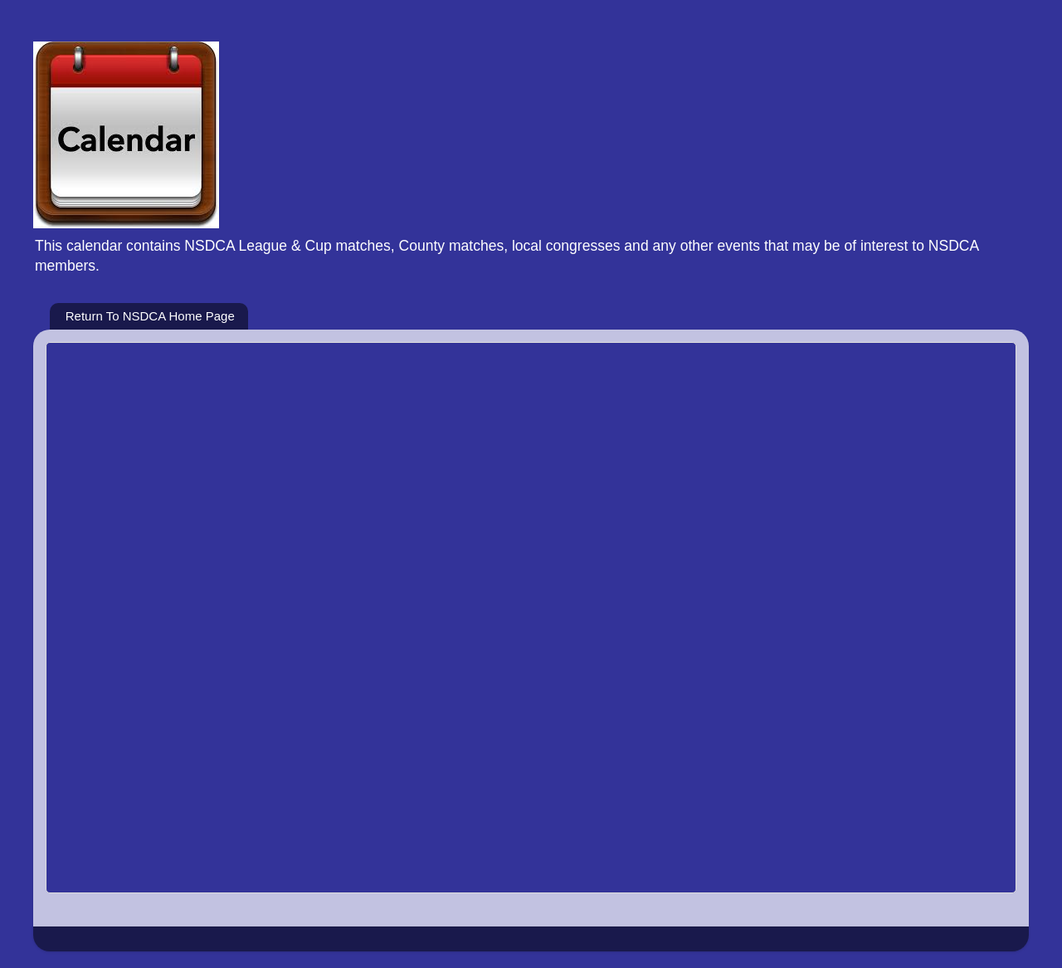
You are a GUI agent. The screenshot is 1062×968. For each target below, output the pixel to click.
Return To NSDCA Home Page (150, 316)
